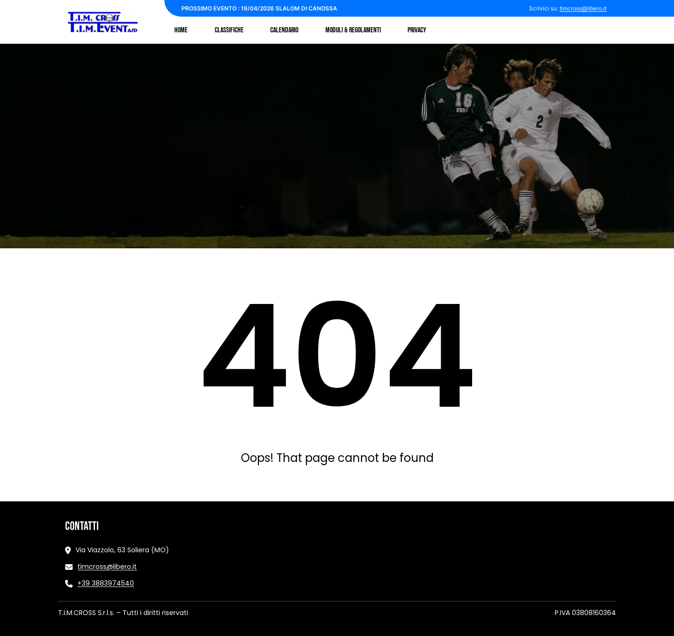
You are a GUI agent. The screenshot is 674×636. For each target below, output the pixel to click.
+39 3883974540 (105, 583)
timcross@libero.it (583, 8)
